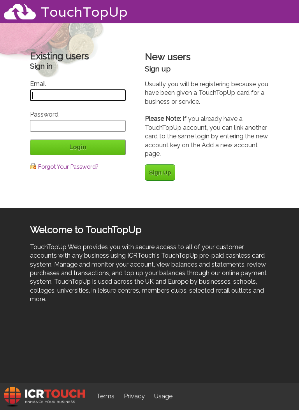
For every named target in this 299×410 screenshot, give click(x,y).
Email (38, 83)
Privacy (134, 396)
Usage (163, 396)
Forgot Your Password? (64, 166)
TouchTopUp (84, 12)
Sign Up (160, 172)
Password (44, 114)
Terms (105, 396)
